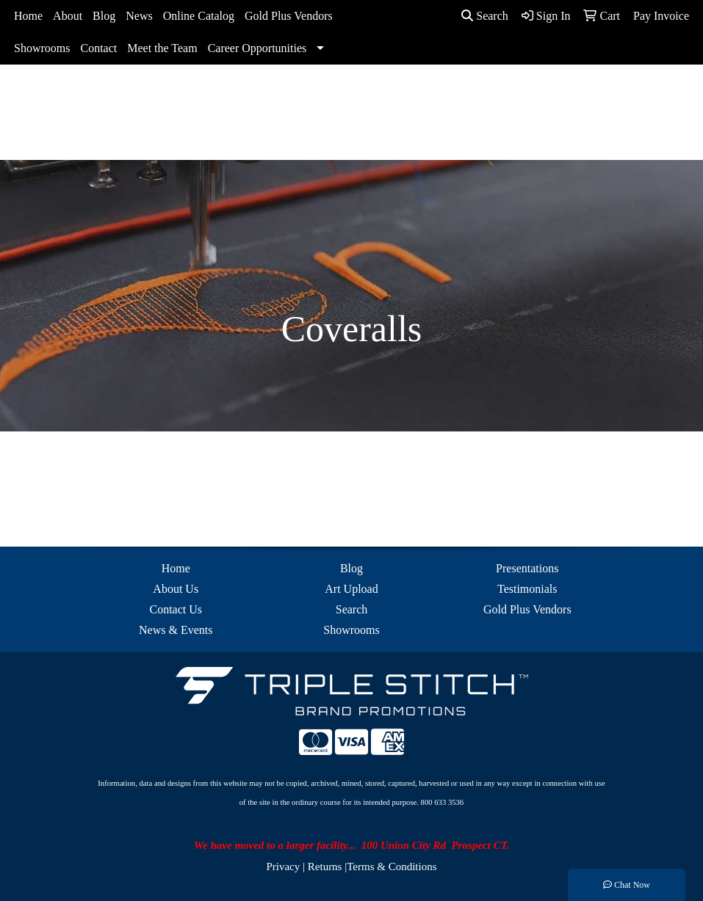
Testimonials (527, 589)
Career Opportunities (257, 48)
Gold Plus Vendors (289, 16)
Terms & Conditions (391, 866)
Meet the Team (162, 48)
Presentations (527, 568)
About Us (175, 589)
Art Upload (351, 589)
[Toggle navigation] (22, 144)
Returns (325, 866)
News (139, 16)
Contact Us (175, 609)
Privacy (283, 866)
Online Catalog (198, 16)
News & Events (175, 630)
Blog (104, 16)
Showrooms (42, 48)
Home (28, 16)
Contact (98, 48)
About (67, 16)
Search (484, 16)
